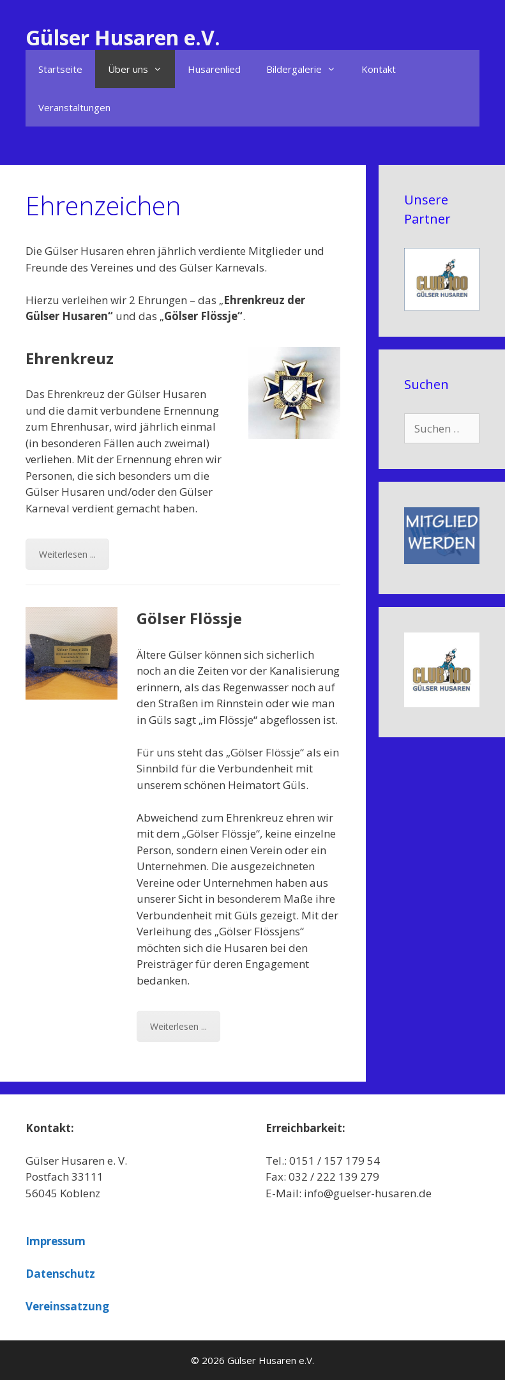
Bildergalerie (307, 69)
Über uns (141, 69)
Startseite (60, 69)
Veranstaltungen (74, 107)
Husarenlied (214, 69)
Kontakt (378, 69)
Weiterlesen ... (67, 554)
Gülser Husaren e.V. (123, 37)
